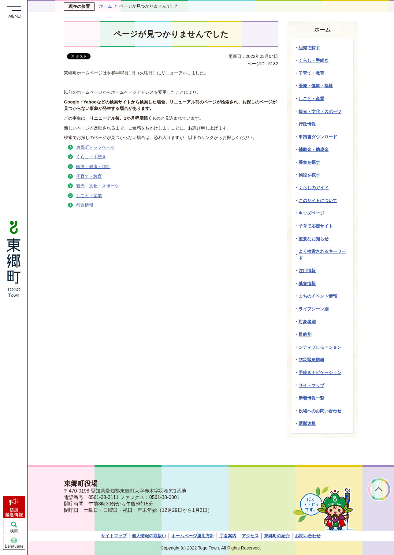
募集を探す (309, 162)
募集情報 (307, 283)
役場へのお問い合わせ (320, 410)
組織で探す (309, 47)
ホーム (105, 6)
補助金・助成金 (314, 149)
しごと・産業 (89, 195)
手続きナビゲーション (320, 372)
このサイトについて (318, 200)
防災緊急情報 (311, 359)
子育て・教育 (89, 176)
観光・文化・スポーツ (97, 185)
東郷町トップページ (95, 147)
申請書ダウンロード (318, 136)
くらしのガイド (314, 187)
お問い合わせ (308, 535)
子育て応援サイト (316, 225)
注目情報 (307, 270)
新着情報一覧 (311, 398)
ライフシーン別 (314, 308)
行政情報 (84, 205)
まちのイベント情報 (318, 296)
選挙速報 (307, 423)
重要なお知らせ (314, 238)
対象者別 (307, 321)
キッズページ (311, 213)
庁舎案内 (227, 535)
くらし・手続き (91, 156)
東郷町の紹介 (277, 535)
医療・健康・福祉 (93, 166)
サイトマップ (311, 385)
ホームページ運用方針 (192, 535)
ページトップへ (379, 489)
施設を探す (309, 175)
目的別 (305, 334)
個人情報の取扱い (149, 535)
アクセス (250, 535)
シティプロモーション (320, 347)
